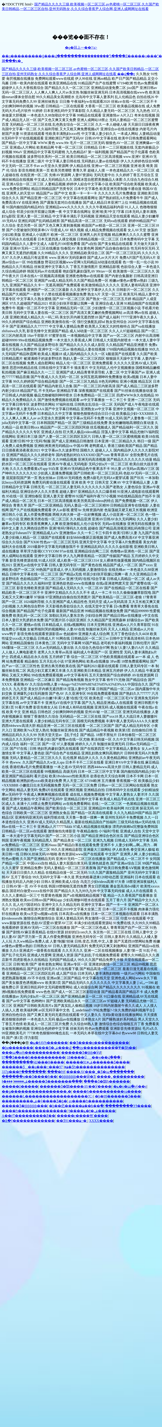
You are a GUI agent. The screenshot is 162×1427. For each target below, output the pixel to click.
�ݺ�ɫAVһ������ (49, 1043)
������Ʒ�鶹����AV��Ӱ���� (75, 1086)
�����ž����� (20, 1086)
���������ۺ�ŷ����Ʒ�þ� (34, 1101)
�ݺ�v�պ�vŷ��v (130, 1086)
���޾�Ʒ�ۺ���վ (53, 1048)
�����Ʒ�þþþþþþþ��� (24, 1106)
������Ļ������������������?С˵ (47, 1096)
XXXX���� (101, 1121)
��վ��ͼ (126, 74)
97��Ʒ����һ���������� (33, 1057)
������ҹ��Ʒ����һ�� (29, 1076)
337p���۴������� (24, 1072)
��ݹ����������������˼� (36, 1091)
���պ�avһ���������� (31, 1052)
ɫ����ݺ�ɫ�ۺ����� (91, 1111)
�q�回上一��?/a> (81, 47)
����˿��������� (120, 1076)
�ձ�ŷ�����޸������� (28, 1121)
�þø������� (17, 1048)
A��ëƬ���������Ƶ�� (28, 1116)
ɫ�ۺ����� (15, 1081)
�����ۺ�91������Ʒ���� (98, 1062)
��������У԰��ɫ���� (128, 1106)
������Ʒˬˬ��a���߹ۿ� (35, 1067)
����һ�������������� (34, 1111)
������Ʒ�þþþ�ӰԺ (81, 1052)
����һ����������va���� (107, 1091)
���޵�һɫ (56, 1072)
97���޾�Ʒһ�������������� (87, 1067)
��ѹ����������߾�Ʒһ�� (104, 1048)
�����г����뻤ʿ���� (82, 1116)
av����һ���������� (96, 1101)
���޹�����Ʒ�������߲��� (44, 1081)
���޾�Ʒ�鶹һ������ (107, 1081)
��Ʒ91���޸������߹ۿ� (71, 1121)
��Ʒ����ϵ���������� (99, 1043)
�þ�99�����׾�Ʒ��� (118, 1096)
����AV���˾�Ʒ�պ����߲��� (100, 1072)
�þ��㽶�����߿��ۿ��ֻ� (76, 1106)
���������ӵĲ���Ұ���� (33, 1062)
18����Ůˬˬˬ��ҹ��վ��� (94, 1057)
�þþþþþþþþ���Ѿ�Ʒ (77, 1076)
